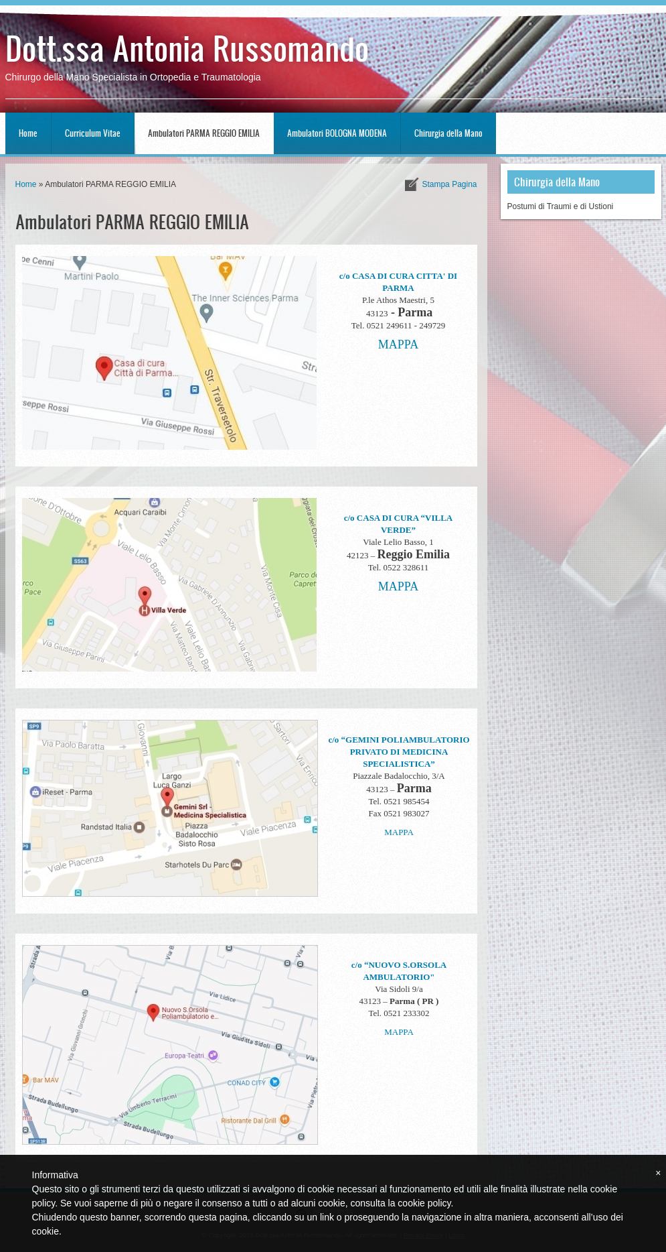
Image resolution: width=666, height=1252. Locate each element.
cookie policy (424, 1203)
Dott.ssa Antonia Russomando (187, 47)
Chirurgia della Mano (448, 133)
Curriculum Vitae (92, 133)
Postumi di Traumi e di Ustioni (560, 206)
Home (28, 133)
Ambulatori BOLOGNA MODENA (337, 133)
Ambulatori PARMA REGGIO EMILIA (204, 133)
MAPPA (398, 344)
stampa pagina (449, 184)
